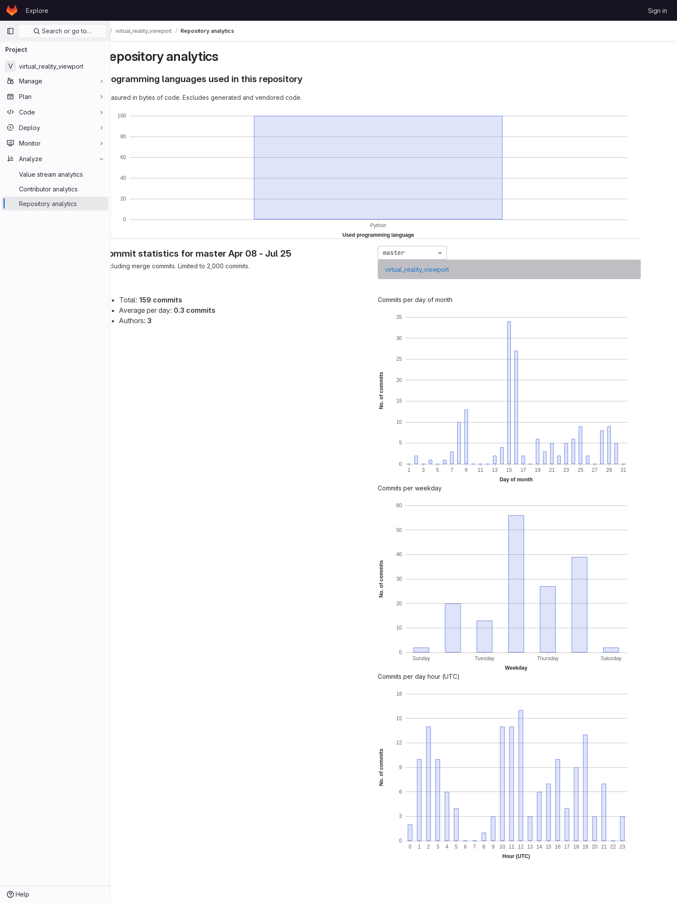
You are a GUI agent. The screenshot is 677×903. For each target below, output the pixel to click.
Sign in (657, 10)
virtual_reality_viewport (439, 269)
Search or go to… (62, 31)
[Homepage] (12, 10)
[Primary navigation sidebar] (10, 31)
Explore (37, 10)
